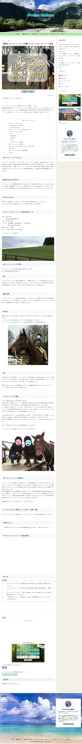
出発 (11, 140)
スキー (61, 83)
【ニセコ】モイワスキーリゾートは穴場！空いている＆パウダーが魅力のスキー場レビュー (69, 46)
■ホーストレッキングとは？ (15, 123)
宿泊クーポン (63, 75)
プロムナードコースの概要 (16, 142)
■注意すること (12, 148)
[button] (79, 90)
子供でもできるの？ (15, 127)
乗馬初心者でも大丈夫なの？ (17, 125)
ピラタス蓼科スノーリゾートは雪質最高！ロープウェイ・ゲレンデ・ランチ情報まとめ (69, 56)
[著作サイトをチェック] (3, 675)
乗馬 (3, 618)
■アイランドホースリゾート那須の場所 (18, 151)
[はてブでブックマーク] (31, 91)
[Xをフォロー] (6, 675)
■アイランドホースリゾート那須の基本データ (20, 129)
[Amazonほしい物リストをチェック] (16, 675)
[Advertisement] (15, 631)
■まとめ (11, 153)
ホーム (12, 739)
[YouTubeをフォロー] (13, 675)
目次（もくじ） (26, 120)
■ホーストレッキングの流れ (15, 131)
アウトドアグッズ (64, 81)
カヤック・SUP (64, 86)
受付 (11, 134)
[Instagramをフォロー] (11, 675)
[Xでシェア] (25, 91)
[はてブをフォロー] (8, 675)
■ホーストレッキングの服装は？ (16, 144)
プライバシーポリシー (60, 739)
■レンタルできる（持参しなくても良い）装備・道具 (21, 146)
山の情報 (62, 78)
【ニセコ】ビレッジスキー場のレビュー (11, 729)
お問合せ (69, 739)
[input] (70, 91)
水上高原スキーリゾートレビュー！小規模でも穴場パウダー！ (69, 64)
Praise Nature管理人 (70, 139)
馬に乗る (12, 138)
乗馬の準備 (13, 136)
